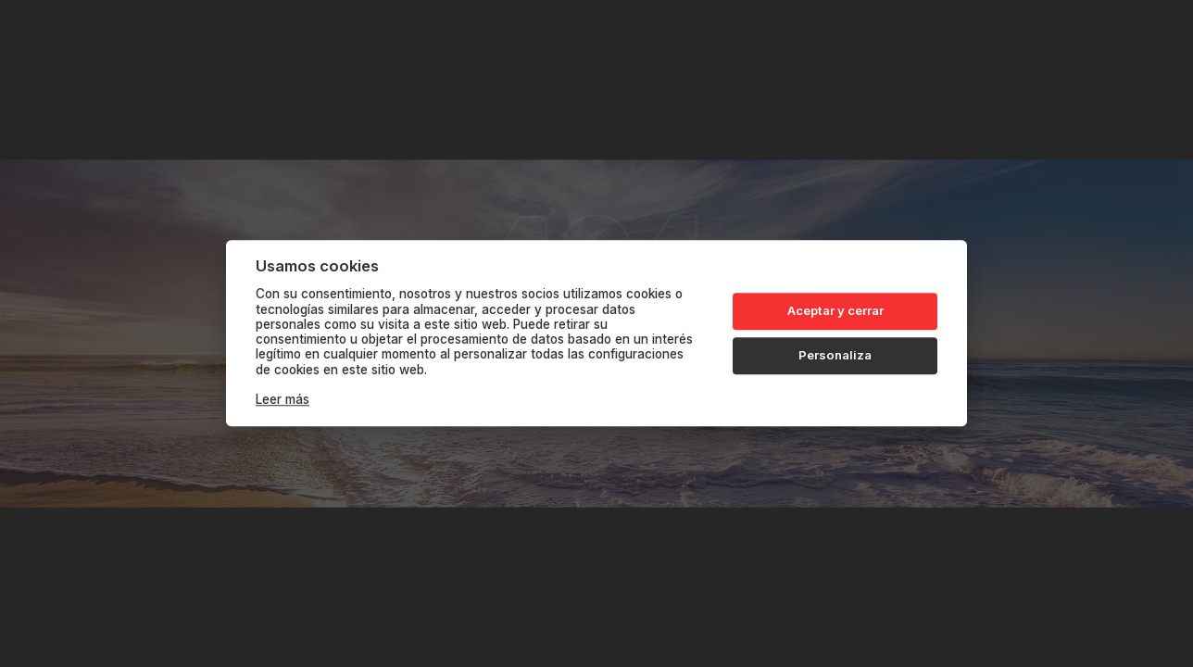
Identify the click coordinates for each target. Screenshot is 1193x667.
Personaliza (835, 354)
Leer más (282, 400)
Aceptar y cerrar (835, 310)
